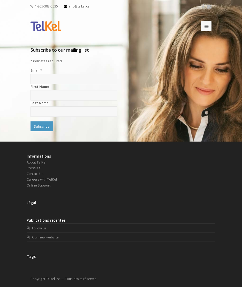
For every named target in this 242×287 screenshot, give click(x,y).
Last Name (40, 102)
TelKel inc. (53, 279)
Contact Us (35, 173)
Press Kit (33, 168)
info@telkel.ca (76, 6)
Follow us (37, 228)
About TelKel (36, 162)
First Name (40, 86)
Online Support (38, 185)
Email (36, 70)
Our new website (43, 237)
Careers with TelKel (42, 179)
